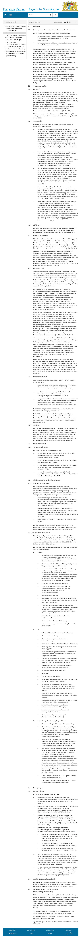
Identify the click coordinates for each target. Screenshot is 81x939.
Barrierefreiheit (12, 933)
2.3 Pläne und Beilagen (14, 40)
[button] (4, 26)
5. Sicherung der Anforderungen (16, 51)
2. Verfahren (10, 33)
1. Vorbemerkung (11, 30)
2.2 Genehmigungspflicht (14, 37)
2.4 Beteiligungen (12, 42)
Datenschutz (50, 930)
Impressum (68, 930)
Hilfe (31, 933)
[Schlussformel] (11, 56)
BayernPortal (31, 930)
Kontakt (50, 933)
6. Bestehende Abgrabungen (15, 53)
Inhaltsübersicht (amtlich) (14, 28)
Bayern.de (12, 930)
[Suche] (38, 15)
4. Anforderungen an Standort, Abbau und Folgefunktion (23, 49)
